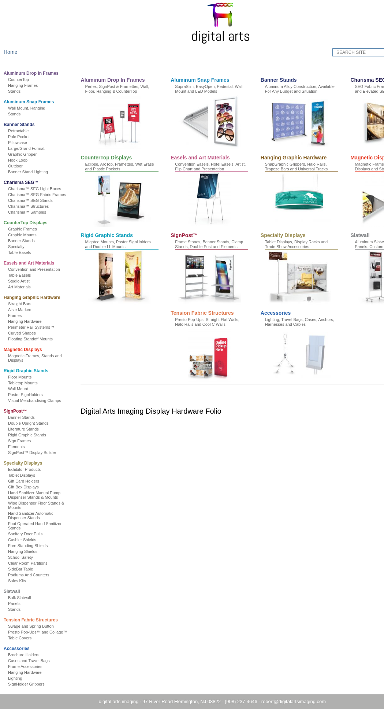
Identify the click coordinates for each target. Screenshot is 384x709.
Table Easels (23, 252)
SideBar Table (24, 569)
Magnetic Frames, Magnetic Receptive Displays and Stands (225, 243)
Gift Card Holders (27, 481)
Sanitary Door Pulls (29, 534)
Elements (20, 446)
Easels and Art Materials (32, 263)
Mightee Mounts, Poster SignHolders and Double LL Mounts (313, 243)
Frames (18, 315)
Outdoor (19, 166)
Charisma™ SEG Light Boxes (38, 189)
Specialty (20, 246)
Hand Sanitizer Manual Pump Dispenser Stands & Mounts (38, 495)
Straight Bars (23, 304)
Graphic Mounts (26, 235)
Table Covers (23, 638)
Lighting (19, 678)
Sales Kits (21, 581)
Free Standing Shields (31, 545)
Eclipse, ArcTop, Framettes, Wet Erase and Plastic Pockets (225, 166)
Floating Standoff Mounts (34, 339)
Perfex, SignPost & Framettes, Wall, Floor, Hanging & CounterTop (133, 88)
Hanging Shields (26, 551)
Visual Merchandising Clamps (38, 400)
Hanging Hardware (28, 321)
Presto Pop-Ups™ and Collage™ (41, 632)
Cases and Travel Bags (32, 660)
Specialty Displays (26, 463)
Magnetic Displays (26, 349)
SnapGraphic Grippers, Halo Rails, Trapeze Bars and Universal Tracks (132, 243)
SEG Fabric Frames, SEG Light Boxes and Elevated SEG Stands (135, 166)
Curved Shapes (26, 333)
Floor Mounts (23, 377)
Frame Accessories (29, 666)
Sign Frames (23, 441)
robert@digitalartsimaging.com (273, 701)
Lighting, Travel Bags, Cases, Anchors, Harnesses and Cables (270, 399)
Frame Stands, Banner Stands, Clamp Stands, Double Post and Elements (135, 321)
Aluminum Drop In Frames (34, 73)
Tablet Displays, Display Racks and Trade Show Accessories (222, 321)
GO (368, 53)
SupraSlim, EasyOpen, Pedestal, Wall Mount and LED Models (224, 88)
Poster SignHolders (29, 394)
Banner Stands (22, 124)
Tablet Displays (25, 475)
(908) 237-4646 (220, 701)
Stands (18, 91)
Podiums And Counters (32, 575)
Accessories (20, 648)
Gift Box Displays (27, 487)
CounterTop (22, 79)
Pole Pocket (22, 136)
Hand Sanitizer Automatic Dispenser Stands (34, 515)
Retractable (22, 131)
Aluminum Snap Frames (32, 101)
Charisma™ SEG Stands (34, 200)
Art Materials (23, 287)
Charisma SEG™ (24, 182)
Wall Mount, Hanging (30, 108)
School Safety (24, 557)
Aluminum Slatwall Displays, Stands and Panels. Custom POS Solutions (316, 321)
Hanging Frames (26, 85)
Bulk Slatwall (23, 597)
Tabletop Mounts (26, 383)
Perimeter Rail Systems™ (35, 327)
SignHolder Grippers (30, 684)
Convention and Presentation (38, 269)
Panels (18, 603)
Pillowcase (21, 142)
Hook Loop (21, 160)
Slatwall (15, 591)
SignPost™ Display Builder (36, 452)
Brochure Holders (27, 655)
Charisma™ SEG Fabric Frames (41, 194)
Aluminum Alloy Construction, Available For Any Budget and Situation (315, 88)
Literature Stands (27, 429)
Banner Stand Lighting (32, 172)
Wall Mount (22, 389)
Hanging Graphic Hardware (35, 297)
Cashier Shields (26, 540)
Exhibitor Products (28, 469)
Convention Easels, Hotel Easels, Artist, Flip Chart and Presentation (315, 166)
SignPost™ (19, 411)
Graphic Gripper (26, 154)
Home (14, 52)
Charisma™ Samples (31, 212)
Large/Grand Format (30, 148)
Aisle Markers (24, 309)
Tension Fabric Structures (34, 620)
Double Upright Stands (32, 423)
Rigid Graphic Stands (29, 370)
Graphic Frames (26, 229)
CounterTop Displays (29, 222)
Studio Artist (22, 281)
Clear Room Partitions (31, 563)
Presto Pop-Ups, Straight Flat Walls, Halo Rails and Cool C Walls (178, 399)
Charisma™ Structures (32, 206)
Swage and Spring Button (34, 626)
